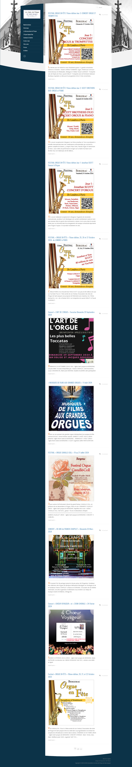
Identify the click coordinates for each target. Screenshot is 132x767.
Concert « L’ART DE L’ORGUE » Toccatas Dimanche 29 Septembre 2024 (71, 313)
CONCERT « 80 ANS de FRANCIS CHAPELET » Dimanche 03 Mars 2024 (70, 530)
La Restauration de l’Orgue (30, 31)
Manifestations (27, 24)
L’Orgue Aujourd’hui (28, 34)
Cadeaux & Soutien (28, 37)
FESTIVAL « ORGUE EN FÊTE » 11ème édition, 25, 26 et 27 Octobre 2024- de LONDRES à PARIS (71, 238)
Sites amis (26, 44)
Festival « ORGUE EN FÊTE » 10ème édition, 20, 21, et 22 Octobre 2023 (71, 675)
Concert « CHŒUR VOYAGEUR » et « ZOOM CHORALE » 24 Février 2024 (71, 605)
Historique (26, 28)
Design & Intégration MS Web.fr (103, 761)
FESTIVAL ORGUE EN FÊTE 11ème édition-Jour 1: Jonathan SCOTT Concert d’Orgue (70, 164)
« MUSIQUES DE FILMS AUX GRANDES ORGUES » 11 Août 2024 (70, 382)
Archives (25, 50)
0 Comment (105, 14)
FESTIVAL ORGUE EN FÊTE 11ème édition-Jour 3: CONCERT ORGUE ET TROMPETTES (72, 14)
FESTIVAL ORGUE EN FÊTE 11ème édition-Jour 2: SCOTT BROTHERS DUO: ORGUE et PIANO (71, 89)
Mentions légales (107, 758)
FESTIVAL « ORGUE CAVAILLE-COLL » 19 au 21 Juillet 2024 (68, 452)
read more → (52, 79)
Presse (25, 47)
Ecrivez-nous (26, 41)
